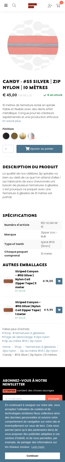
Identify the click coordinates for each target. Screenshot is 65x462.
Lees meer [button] (38, 446)
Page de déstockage (18, 337)
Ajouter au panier (39, 149)
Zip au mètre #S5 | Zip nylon (22, 341)
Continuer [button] (32, 455)
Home (7, 347)
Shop (7, 333)
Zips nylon (42, 337)
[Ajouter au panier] (59, 281)
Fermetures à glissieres (29, 333)
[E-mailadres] (24, 399)
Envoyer (53, 399)
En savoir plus (12, 121)
